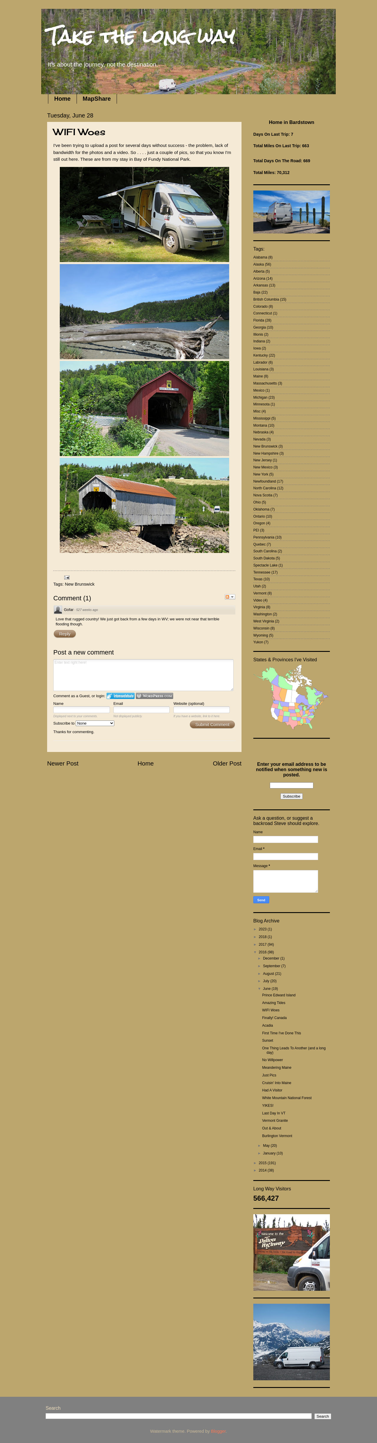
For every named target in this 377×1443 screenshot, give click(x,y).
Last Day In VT (273, 1113)
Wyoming (260, 635)
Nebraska (260, 432)
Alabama (260, 257)
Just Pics (269, 1075)
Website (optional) (188, 703)
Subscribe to (83, 723)
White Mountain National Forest (287, 1098)
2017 (263, 944)
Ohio (257, 502)
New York (260, 474)
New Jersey (262, 460)
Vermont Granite (275, 1121)
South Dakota (264, 558)
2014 (263, 1170)
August (269, 974)
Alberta (258, 271)
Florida (258, 320)
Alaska (258, 264)
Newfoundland (264, 481)
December (271, 958)
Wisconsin (261, 628)
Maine (258, 376)
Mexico (258, 390)
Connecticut (262, 313)
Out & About (271, 1128)
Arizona (259, 278)
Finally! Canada (274, 1018)
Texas (257, 579)
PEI (256, 530)
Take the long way (141, 36)
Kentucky (260, 355)
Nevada (259, 439)
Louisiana (260, 369)
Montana (260, 425)
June (267, 989)
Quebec (259, 544)
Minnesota (261, 404)
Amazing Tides (273, 1003)
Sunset (267, 1040)
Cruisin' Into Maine (276, 1083)
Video (257, 600)
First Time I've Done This (281, 1033)
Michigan (260, 397)
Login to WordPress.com (154, 696)
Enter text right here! (143, 675)
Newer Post (62, 763)
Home (62, 98)
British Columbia (266, 299)
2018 (263, 937)
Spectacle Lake (265, 565)
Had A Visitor (272, 1090)
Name (58, 703)
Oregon (259, 523)
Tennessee (261, 572)
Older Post (227, 763)
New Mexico (262, 467)
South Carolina (265, 551)
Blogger (218, 1431)
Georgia (259, 327)
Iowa (257, 348)
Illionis (258, 334)
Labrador (260, 362)
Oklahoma (261, 509)
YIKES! (268, 1106)
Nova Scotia (262, 495)
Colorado (260, 306)
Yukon (258, 642)
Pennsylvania (263, 537)
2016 (263, 952)
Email (118, 703)
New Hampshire (265, 453)
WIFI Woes (271, 1010)
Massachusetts (265, 383)
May (267, 1146)
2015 (263, 1163)
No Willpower (272, 1060)
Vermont (260, 593)
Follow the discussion (230, 596)
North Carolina (264, 488)
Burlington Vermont (277, 1136)
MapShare (97, 98)
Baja (256, 292)
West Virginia (263, 621)
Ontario (259, 516)
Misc (257, 411)
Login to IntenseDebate (121, 696)
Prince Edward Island (278, 995)
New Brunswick (80, 584)
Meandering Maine (276, 1068)
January (270, 1153)
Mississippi (261, 418)
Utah (257, 586)
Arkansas (260, 285)
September (272, 966)
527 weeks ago (87, 610)
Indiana (259, 341)
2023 (263, 929)
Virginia (259, 607)
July (266, 981)
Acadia (267, 1025)
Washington (262, 614)
